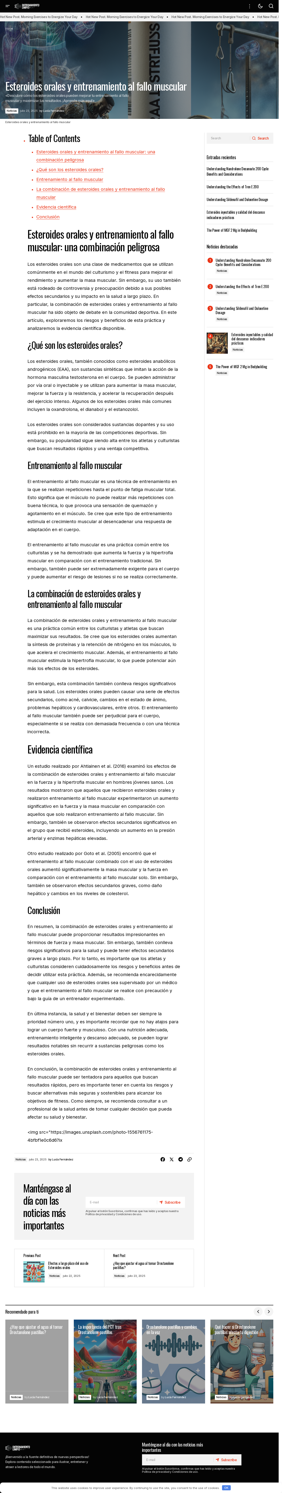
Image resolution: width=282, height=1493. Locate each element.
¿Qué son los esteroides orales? (69, 169)
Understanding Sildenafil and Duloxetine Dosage (237, 199)
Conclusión (48, 216)
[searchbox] (228, 138)
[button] (7, 6)
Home (9, 28)
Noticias (12, 110)
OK (226, 1487)
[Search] (261, 138)
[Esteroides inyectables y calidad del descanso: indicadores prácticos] (217, 343)
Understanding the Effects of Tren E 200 (233, 186)
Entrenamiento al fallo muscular (69, 179)
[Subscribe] (171, 1202)
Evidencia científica (56, 207)
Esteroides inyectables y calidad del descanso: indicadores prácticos (252, 339)
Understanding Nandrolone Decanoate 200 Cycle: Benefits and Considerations (238, 171)
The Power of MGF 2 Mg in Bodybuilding (232, 230)
